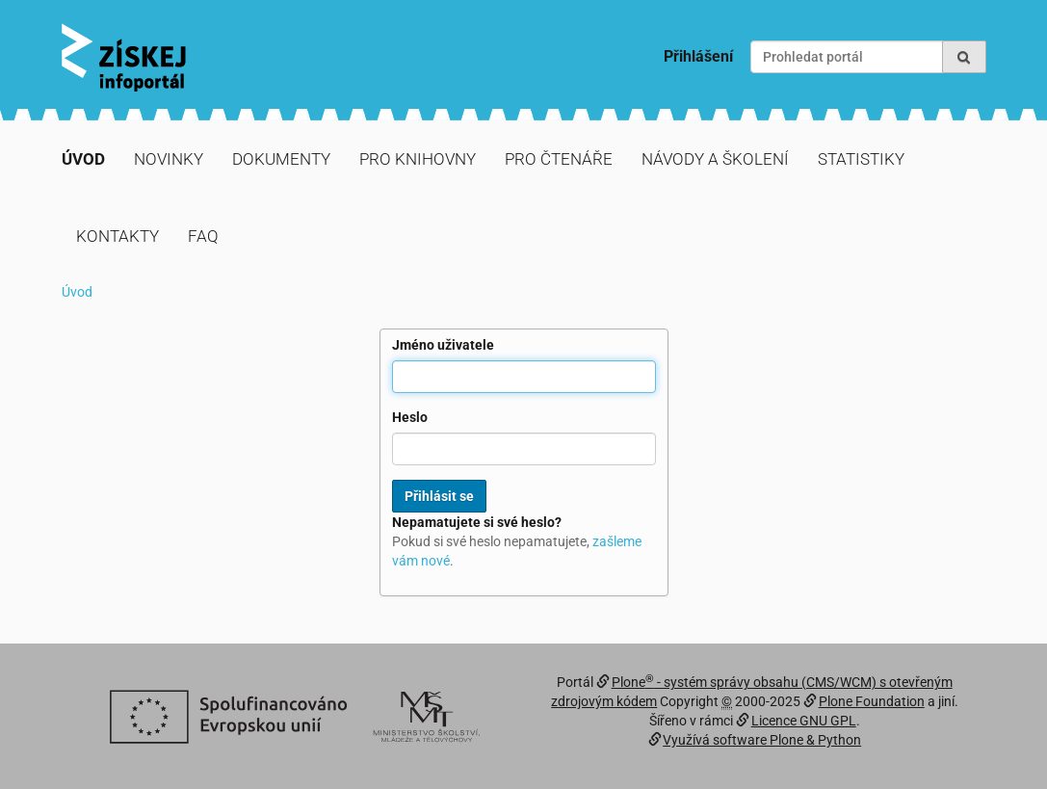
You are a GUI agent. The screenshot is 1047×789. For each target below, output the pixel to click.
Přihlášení (698, 56)
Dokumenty (281, 159)
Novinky (168, 159)
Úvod (83, 159)
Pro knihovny (417, 159)
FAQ (203, 236)
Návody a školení (715, 159)
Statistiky (861, 159)
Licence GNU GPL (803, 720)
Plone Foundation (872, 701)
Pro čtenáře (559, 159)
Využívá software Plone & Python (762, 740)
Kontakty (117, 236)
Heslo (410, 417)
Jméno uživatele (443, 345)
